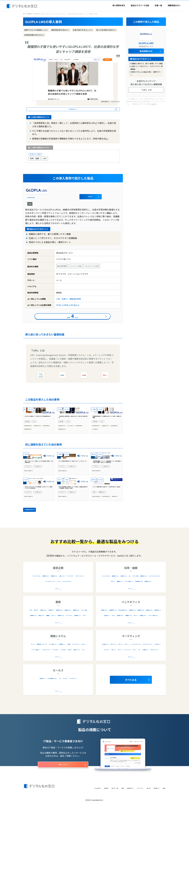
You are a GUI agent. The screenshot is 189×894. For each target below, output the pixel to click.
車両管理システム (109, 564)
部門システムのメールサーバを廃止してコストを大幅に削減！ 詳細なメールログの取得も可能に (39, 513)
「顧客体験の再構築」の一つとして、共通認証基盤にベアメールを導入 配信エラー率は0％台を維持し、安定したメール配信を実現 (107, 513)
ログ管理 (50, 730)
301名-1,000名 (62, 307)
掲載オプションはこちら (63, 846)
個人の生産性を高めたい (34, 464)
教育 (79, 301)
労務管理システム (134, 696)
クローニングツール (66, 730)
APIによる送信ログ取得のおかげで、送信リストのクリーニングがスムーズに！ (73, 513)
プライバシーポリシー (117, 874)
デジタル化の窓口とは (32, 874)
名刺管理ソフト (41, 758)
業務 (95, 564)
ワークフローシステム (39, 656)
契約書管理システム (140, 690)
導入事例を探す (118, 5)
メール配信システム (34, 524)
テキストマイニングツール (145, 730)
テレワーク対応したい (67, 460)
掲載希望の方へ (174, 5)
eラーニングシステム (112, 656)
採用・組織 (34, 160)
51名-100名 (77, 493)
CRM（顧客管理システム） (63, 758)
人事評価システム (151, 656)
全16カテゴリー (130, 737)
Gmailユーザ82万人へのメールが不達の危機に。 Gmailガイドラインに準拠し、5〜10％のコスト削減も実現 (38, 558)
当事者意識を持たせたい (34, 468)
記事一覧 (158, 5)
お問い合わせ (134, 874)
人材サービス (63, 538)
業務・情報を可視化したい (35, 457)
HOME (25, 13)
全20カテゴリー (130, 703)
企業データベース (37, 661)
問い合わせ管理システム (112, 696)
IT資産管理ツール (36, 730)
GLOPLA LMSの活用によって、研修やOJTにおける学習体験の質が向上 (38, 445)
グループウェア (55, 661)
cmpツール (83, 730)
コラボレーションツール (75, 661)
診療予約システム (60, 690)
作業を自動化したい (100, 577)
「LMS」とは (146, 89)
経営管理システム (60, 656)
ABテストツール (128, 724)
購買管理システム (153, 696)
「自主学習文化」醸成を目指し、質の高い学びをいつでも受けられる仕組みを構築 (72, 445)
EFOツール (144, 724)
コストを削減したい (100, 468)
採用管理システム (132, 656)
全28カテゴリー (57, 737)
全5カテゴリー (57, 771)
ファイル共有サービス (78, 724)
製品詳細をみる (109, 195)
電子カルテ (45, 690)
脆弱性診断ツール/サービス (53, 724)
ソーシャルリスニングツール (117, 730)
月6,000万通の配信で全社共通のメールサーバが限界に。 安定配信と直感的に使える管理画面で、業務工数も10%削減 (72, 558)
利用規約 (82, 874)
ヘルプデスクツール (65, 764)
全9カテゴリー (57, 669)
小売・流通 (34, 155)
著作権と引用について (97, 874)
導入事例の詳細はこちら (73, 109)
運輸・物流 (96, 493)
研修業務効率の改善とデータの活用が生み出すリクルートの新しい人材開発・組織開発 (106, 445)
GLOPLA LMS (55, 195)
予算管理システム (79, 656)
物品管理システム (77, 696)
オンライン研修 (124, 661)
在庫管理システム (58, 696)
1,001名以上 (48, 155)
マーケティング (32, 519)
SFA (80, 758)
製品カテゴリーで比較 (140, 5)
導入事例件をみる (72, 320)
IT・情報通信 (71, 301)
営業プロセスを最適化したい (36, 529)
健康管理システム (142, 661)
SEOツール (156, 724)
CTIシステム (48, 764)
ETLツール (32, 724)
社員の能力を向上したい (34, 460)
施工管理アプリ (78, 690)
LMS (44, 160)
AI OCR (34, 690)
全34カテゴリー (57, 703)
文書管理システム (120, 690)
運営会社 (27, 879)
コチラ (153, 104)
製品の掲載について (150, 874)
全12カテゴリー (130, 669)
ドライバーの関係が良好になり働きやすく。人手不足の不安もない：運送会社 (106, 558)
